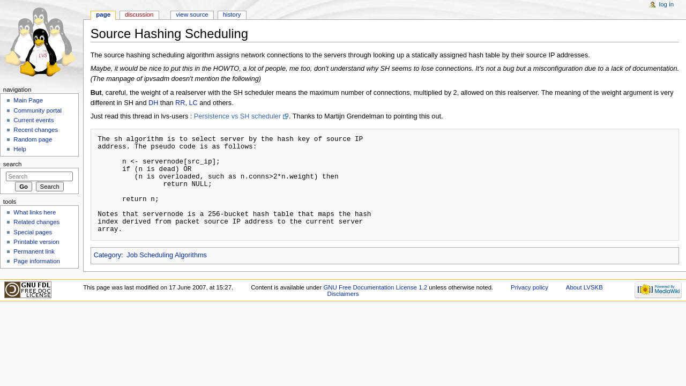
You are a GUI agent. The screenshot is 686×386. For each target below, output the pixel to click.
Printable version (36, 242)
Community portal (37, 110)
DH (153, 103)
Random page (32, 139)
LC (193, 103)
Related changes (36, 222)
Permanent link (33, 251)
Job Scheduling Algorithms (166, 255)
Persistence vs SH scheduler (237, 116)
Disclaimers (343, 294)
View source (192, 14)
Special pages (32, 232)
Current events (33, 120)
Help (19, 149)
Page (103, 14)
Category (107, 255)
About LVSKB (584, 287)
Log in (666, 4)
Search (12, 164)
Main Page (28, 100)
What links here (34, 212)
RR (180, 103)
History (232, 14)
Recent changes (35, 130)
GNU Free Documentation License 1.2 (375, 287)
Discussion (139, 14)
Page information (36, 261)
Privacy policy (529, 287)
